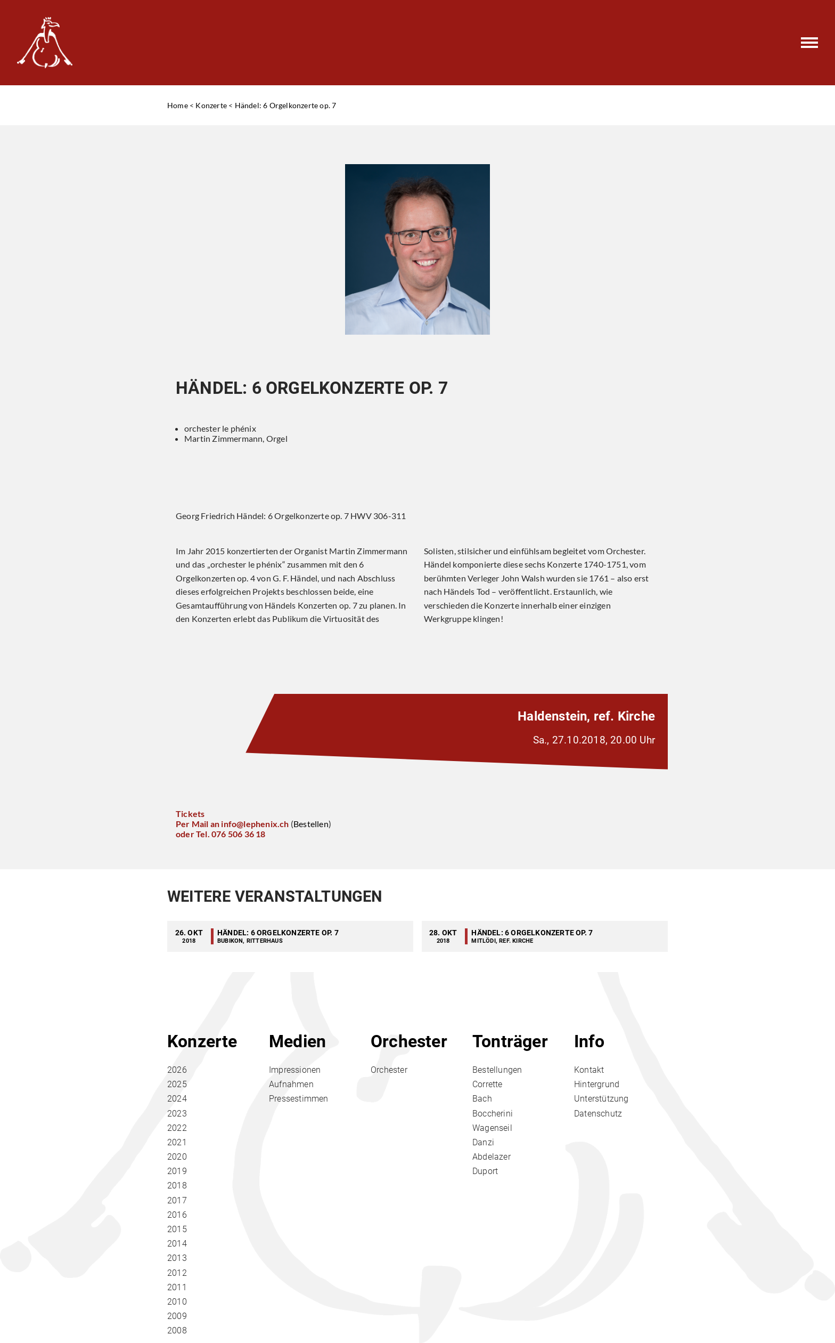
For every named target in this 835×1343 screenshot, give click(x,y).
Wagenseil (492, 1128)
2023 (177, 1114)
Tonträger (510, 1041)
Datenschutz (598, 1114)
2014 (177, 1244)
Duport (485, 1171)
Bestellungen (497, 1070)
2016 (177, 1215)
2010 (177, 1302)
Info (589, 1041)
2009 (177, 1316)
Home (177, 105)
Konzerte (211, 105)
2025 (177, 1084)
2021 (177, 1142)
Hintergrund (596, 1084)
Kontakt (589, 1070)
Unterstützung (601, 1099)
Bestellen (311, 824)
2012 (177, 1273)
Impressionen (295, 1070)
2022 (177, 1128)
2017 (177, 1200)
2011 (177, 1287)
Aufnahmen (291, 1084)
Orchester (409, 1041)
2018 (177, 1185)
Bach (482, 1099)
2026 (177, 1070)
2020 (177, 1157)
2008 (177, 1330)
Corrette (487, 1084)
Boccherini (492, 1114)
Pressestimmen (299, 1099)
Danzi (483, 1142)
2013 (177, 1258)
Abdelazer (491, 1157)
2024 (177, 1099)
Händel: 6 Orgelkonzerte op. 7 (286, 105)
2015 (177, 1229)
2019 (177, 1171)
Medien (297, 1041)
